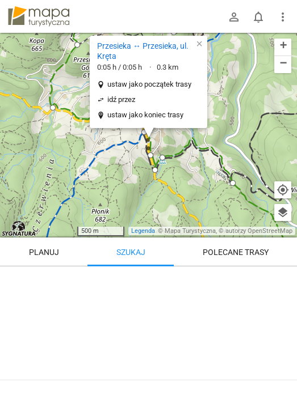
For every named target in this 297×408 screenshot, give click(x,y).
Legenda (143, 231)
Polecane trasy (236, 252)
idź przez (121, 99)
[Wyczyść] (283, 279)
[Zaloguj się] (234, 17)
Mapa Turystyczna (190, 231)
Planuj (44, 252)
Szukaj (130, 252)
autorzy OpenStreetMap (258, 231)
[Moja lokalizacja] (282, 189)
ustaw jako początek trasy (149, 84)
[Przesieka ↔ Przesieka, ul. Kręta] (148, 334)
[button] (144, 132)
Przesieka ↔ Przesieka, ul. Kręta (143, 51)
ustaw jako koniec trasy (145, 114)
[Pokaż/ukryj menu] (283, 17)
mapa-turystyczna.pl (38, 16)
